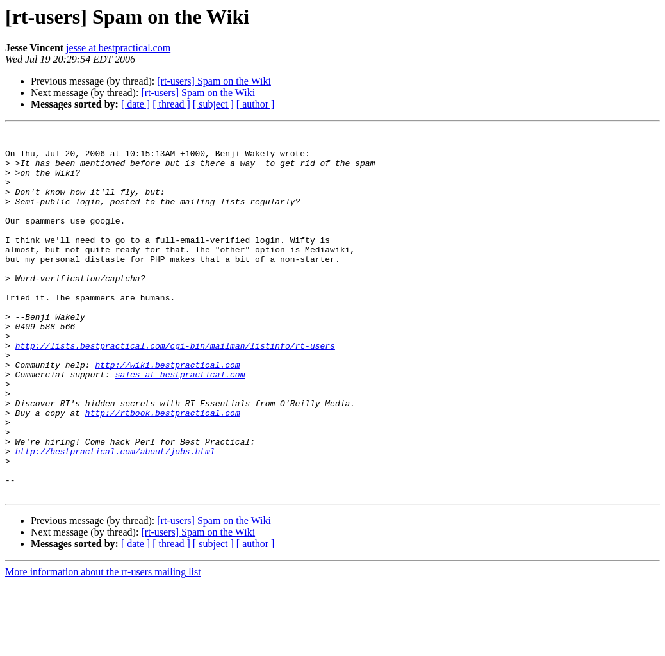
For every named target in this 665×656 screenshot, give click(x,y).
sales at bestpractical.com (180, 424)
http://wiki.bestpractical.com (167, 412)
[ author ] (255, 104)
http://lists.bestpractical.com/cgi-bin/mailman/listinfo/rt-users (175, 389)
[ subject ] (213, 104)
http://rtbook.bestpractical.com (162, 470)
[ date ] (135, 104)
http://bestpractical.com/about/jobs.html (115, 516)
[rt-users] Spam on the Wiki (214, 81)
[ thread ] (171, 104)
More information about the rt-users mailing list (103, 644)
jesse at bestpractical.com (118, 47)
